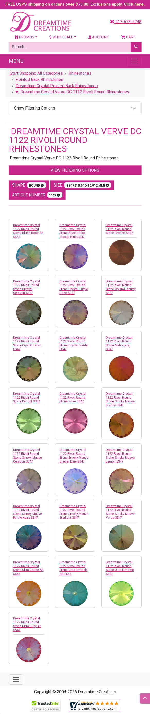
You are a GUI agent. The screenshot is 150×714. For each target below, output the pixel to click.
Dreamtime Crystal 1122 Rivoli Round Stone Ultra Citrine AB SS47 (28, 568)
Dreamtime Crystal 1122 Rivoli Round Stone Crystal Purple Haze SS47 (73, 287)
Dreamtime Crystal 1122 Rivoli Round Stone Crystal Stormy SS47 (121, 287)
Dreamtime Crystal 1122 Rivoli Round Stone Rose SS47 (72, 397)
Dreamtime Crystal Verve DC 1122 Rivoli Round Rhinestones (72, 91)
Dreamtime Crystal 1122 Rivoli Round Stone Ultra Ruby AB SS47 (27, 624)
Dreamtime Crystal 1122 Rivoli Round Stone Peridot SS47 (26, 397)
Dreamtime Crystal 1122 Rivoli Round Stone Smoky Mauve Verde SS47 (120, 511)
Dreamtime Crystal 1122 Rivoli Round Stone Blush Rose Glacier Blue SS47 (72, 231)
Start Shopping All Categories (36, 73)
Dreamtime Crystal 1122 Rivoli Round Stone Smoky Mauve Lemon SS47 (120, 455)
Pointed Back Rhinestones (39, 79)
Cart (128, 37)
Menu (16, 61)
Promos (24, 37)
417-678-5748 (126, 21)
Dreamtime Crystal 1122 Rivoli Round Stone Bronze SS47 (119, 229)
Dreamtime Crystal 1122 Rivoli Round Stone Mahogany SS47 (119, 343)
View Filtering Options (75, 170)
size (82, 185)
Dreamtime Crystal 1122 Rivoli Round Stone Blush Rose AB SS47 (28, 231)
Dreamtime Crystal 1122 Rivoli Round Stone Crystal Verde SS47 (73, 343)
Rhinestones (80, 73)
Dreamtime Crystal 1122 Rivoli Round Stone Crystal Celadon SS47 (26, 287)
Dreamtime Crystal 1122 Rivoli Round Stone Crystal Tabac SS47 (27, 343)
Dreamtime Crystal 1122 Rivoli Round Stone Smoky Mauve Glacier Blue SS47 (73, 455)
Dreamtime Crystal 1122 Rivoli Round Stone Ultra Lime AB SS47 (120, 568)
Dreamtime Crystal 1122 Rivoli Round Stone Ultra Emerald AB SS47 (73, 568)
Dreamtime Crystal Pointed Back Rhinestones (57, 85)
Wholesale (61, 37)
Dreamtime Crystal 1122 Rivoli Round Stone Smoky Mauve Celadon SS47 (27, 455)
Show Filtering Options (34, 108)
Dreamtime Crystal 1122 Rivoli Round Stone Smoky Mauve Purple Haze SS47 (27, 511)
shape (29, 185)
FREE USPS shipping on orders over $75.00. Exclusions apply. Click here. (75, 4)
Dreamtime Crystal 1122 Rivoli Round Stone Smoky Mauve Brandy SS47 (120, 399)
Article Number (37, 195)
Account (98, 37)
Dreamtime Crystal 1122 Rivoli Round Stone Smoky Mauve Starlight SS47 (73, 511)
